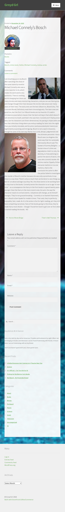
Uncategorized (12, 422)
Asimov (9, 367)
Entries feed (9, 460)
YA (8, 426)
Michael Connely (30, 65)
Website (10, 296)
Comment (11, 246)
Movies (9, 401)
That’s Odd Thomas (49, 218)
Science (9, 411)
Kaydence (13, 48)
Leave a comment (11, 73)
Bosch (7, 65)
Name (10, 275)
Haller (21, 65)
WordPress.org (10, 465)
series (45, 65)
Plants (9, 408)
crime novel (14, 65)
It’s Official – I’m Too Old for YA (17, 370)
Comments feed (10, 462)
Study (9, 415)
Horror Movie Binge (16, 218)
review (39, 65)
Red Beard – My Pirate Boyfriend (17, 378)
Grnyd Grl (11, 5)
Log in (7, 457)
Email (10, 285)
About (9, 393)
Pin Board (10, 404)
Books (7, 57)
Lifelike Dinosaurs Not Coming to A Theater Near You (24, 363)
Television (10, 419)
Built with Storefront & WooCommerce (19, 499)
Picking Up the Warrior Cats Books (18, 374)
